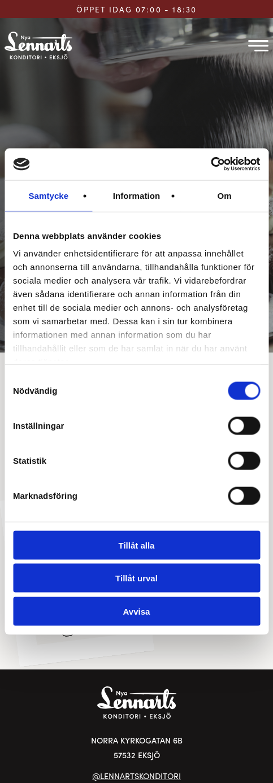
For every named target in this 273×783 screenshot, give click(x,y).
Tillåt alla (137, 545)
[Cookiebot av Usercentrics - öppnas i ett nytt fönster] (210, 164)
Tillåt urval (136, 578)
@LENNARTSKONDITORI (136, 776)
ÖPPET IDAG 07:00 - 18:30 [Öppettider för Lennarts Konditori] (136, 9)
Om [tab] (225, 195)
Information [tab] (137, 195)
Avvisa (136, 611)
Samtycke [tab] (48, 195)
